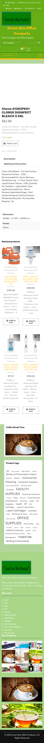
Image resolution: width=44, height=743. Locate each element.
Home (9, 8)
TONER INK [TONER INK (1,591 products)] (25, 537)
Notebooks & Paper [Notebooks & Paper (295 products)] (19, 514)
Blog (6, 603)
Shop (39, 8)
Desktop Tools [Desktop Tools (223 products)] (26, 485)
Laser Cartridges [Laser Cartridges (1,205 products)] (16, 510)
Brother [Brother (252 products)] (17, 478)
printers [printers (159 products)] (28, 527)
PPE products (9, 270)
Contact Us (30, 8)
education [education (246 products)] (10, 490)
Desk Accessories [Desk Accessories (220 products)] (12, 485)
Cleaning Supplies (10, 267)
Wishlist (7, 612)
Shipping (7, 621)
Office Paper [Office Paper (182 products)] (34, 514)
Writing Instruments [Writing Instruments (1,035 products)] (17, 541)
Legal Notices (9, 618)
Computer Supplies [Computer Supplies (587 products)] (27, 482)
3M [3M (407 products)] (7, 471)
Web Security (9, 633)
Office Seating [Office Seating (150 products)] (10, 519)
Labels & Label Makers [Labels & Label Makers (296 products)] (26, 507)
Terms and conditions (12, 627)
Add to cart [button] (12, 321)
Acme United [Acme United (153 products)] (15, 471)
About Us (18, 8)
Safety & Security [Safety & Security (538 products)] (14, 530)
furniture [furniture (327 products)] (23, 501)
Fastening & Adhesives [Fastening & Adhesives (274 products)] (31, 494)
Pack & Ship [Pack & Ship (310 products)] (28, 524)
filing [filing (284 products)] (15, 498)
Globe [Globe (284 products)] (31, 501)
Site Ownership (10, 624)
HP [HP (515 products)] (25, 504)
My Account (8, 55)
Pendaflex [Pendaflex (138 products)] (9, 527)
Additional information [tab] (15, 164)
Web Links (8, 630)
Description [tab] (9, 159)
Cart (6, 609)
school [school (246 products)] (28, 531)
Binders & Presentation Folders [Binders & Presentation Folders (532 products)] (21, 474)
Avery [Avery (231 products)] (34, 471)
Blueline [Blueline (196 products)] (9, 478)
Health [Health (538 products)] (19, 504)
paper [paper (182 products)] (38, 524)
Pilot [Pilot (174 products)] (21, 527)
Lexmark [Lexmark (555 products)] (32, 510)
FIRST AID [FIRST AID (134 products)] (22, 498)
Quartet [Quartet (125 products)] (35, 527)
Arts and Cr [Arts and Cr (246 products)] (25, 471)
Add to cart (12, 143)
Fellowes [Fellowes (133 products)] (8, 498)
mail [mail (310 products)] (8, 514)
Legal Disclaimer (10, 615)
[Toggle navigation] (40, 55)
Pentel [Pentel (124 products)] (16, 527)
